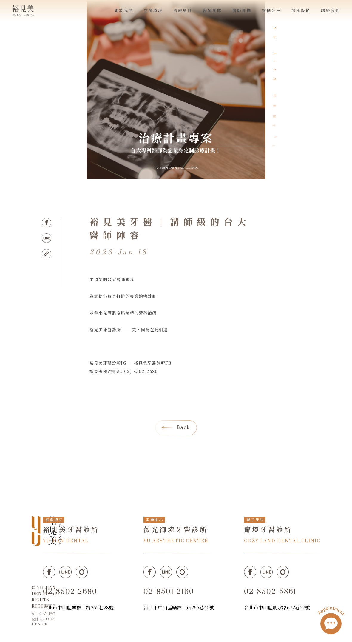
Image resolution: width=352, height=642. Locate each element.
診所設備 (301, 10)
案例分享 (271, 10)
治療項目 (182, 10)
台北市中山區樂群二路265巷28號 (78, 607)
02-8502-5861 (270, 591)
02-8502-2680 (70, 591)
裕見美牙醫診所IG (107, 363)
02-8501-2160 (168, 591)
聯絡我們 (330, 10)
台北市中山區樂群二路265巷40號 (178, 607)
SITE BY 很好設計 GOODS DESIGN (43, 619)
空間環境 (153, 10)
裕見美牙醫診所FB (153, 363)
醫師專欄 (241, 10)
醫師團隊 (212, 10)
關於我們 (123, 10)
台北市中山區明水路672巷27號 (277, 607)
